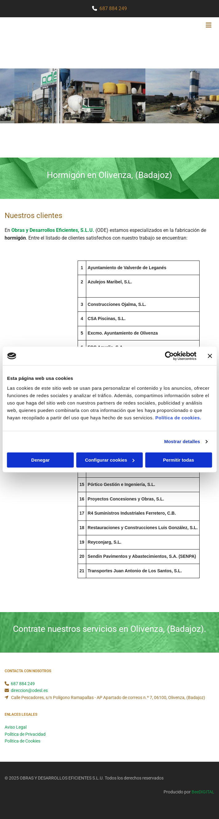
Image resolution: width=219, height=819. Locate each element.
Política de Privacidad (25, 734)
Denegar (40, 460)
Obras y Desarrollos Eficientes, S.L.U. (53, 230)
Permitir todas (178, 460)
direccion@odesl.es (29, 690)
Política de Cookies (22, 741)
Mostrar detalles (182, 441)
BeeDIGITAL (203, 791)
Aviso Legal (15, 727)
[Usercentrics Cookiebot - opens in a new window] (169, 355)
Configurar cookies (110, 460)
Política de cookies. (178, 417)
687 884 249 (113, 8)
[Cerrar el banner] (210, 356)
